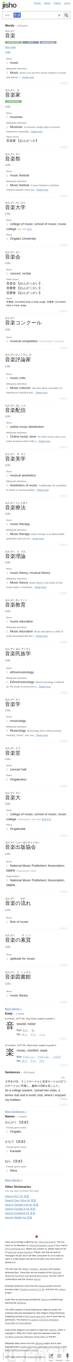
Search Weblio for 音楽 (18, 1217)
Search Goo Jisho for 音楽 (20, 1200)
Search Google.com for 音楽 (21, 1204)
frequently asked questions (20, 1252)
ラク (33, 1061)
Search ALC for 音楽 (17, 1196)
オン (24, 1034)
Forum (37, 3)
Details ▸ (64, 83)
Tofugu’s (45, 1299)
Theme (57, 3)
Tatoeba (42, 1286)
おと (25, 1030)
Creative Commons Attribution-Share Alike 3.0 (26, 1336)
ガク (24, 1061)
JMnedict (43, 1269)
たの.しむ (43, 1057)
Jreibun (64, 1099)
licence (37, 1279)
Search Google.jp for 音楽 (20, 1209)
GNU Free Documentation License (21, 1350)
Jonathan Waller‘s (35, 1357)
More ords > (13, 1009)
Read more (28, 77)
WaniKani (21, 1303)
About (47, 3)
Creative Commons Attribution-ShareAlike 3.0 (41, 1347)
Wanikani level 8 (48, 42)
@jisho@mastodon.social (41, 1245)
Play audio (10, 47)
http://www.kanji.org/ (34, 1316)
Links (7, 52)
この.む (56, 1057)
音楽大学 (46, 819)
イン (33, 1034)
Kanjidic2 (34, 1269)
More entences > (16, 1111)
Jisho (9, 5)
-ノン (42, 1034)
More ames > (13, 1180)
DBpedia (39, 1343)
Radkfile (56, 1269)
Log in (67, 3)
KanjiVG (52, 1330)
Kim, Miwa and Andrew (45, 1242)
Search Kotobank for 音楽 (20, 1213)
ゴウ (41, 1061)
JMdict (25, 1269)
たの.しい (28, 1057)
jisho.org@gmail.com (15, 1249)
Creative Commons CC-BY (32, 1289)
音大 (29, 229)
